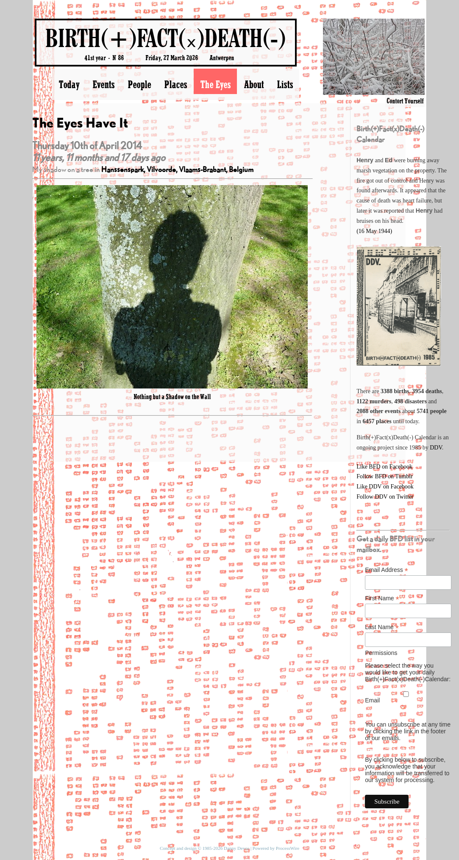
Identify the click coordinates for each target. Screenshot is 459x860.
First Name (382, 598)
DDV (436, 447)
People (139, 84)
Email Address (386, 570)
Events (103, 84)
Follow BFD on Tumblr (384, 476)
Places (175, 84)
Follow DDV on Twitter (384, 497)
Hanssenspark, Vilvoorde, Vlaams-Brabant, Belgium (177, 169)
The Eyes (215, 84)
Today (68, 84)
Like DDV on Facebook (385, 486)
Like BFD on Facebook (384, 466)
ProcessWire (287, 848)
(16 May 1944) (374, 231)
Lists (285, 84)
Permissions (381, 652)
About (254, 84)
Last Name (382, 627)
